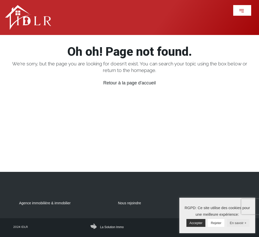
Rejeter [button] (216, 223)
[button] (242, 10)
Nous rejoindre (129, 203)
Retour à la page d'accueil (129, 82)
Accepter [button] (195, 223)
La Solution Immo (112, 227)
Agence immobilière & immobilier (45, 203)
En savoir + (238, 223)
